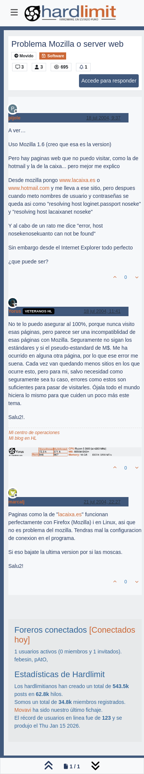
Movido (24, 56)
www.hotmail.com (29, 188)
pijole (14, 118)
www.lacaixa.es (77, 180)
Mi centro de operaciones (34, 432)
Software (52, 56)
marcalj (16, 502)
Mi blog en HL (23, 438)
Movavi (22, 710)
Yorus (14, 311)
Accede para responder (108, 81)
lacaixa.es (70, 514)
